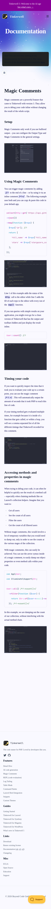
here (43, 62)
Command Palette (10, 789)
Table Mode (7, 785)
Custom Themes (9, 801)
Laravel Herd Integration (12, 793)
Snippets (6, 797)
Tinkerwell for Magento (12, 823)
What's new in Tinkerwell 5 (13, 831)
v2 (23, 849)
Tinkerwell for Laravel (12, 815)
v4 (17, 849)
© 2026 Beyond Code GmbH (18, 896)
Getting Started (9, 811)
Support (6, 875)
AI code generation (10, 770)
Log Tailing (7, 781)
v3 (20, 849)
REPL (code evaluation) (12, 778)
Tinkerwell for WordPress (13, 827)
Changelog (7, 853)
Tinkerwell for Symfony (12, 819)
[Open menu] (49, 16)
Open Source (8, 868)
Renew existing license (12, 845)
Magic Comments (10, 774)
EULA (5, 864)
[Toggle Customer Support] (37, 899)
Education (7, 872)
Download (7, 842)
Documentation (9, 849)
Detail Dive (7, 766)
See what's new (26, 7)
